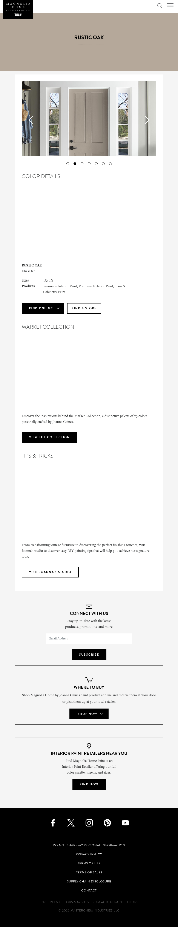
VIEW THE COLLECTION (49, 437)
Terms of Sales (89, 872)
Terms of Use (89, 863)
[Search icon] (159, 6)
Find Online (41, 308)
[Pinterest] (107, 822)
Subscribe (89, 654)
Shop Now (87, 714)
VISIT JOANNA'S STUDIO (50, 572)
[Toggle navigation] (170, 5)
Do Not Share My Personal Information (89, 845)
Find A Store (84, 308)
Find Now (89, 784)
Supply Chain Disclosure (89, 881)
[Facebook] (53, 822)
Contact (89, 890)
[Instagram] (89, 822)
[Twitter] (71, 822)
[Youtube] (125, 822)
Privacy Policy (89, 854)
